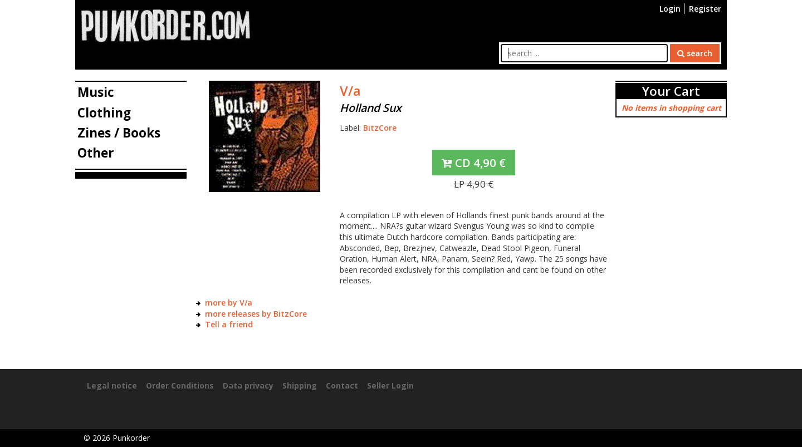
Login (670, 8)
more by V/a (228, 302)
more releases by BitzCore (256, 313)
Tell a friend (229, 324)
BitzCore (380, 127)
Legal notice (112, 385)
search (694, 53)
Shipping (299, 385)
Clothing (104, 112)
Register (705, 8)
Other (95, 152)
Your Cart (671, 91)
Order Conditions (180, 385)
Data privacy (248, 385)
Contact (342, 385)
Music (95, 92)
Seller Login (390, 385)
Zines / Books (118, 132)
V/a (350, 91)
